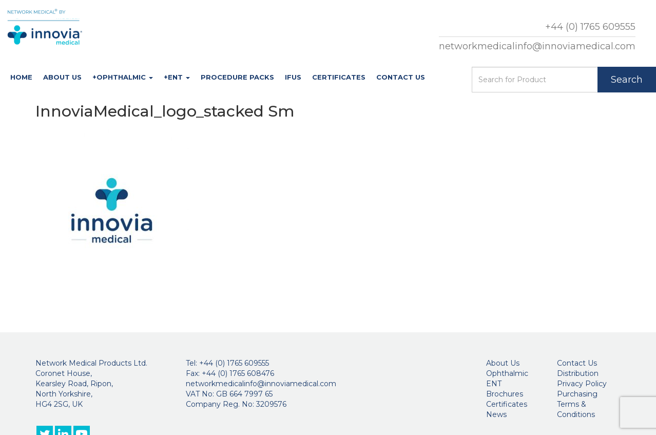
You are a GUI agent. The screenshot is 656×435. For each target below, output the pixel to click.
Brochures (504, 394)
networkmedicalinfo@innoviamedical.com (537, 46)
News (496, 414)
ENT (493, 383)
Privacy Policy (582, 383)
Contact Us (400, 77)
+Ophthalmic (122, 77)
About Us (62, 77)
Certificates (338, 77)
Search (627, 79)
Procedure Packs (237, 77)
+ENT (177, 77)
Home (21, 77)
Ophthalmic (507, 373)
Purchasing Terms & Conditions (577, 404)
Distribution (578, 373)
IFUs (293, 77)
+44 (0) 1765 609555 (590, 26)
